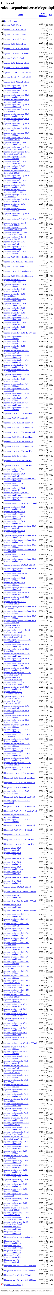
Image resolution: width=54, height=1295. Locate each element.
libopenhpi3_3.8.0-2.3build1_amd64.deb (19, 783)
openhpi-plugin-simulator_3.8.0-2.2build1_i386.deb (16, 385)
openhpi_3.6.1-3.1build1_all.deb (16, 82)
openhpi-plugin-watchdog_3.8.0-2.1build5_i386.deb (16, 134)
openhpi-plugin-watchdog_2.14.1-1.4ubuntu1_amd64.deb (17, 153)
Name (20, 15)
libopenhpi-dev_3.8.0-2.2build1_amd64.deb (12, 1232)
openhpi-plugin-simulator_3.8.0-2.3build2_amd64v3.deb (16, 366)
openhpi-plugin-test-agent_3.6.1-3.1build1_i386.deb (16, 574)
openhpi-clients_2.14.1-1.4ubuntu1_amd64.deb (13, 693)
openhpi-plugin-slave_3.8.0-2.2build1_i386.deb (15, 342)
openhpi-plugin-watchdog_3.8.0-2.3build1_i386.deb (16, 214)
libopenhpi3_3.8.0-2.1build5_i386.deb (18, 844)
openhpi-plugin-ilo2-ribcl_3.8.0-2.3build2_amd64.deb (16, 929)
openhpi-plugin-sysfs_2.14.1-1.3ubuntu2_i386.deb (15, 224)
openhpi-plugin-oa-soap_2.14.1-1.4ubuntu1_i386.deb (16, 1214)
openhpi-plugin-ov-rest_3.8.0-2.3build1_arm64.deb (15, 1005)
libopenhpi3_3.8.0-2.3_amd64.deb (17, 787)
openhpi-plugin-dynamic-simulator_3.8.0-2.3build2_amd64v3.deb (20, 541)
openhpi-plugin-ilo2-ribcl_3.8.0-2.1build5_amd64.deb (16, 953)
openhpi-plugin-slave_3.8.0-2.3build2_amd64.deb (15, 304)
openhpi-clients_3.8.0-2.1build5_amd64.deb (12, 906)
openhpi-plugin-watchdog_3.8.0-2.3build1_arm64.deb (16, 200)
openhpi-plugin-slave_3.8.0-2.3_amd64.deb (15, 295)
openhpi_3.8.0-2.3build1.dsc (15, 30)
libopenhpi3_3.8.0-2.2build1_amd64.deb (19, 797)
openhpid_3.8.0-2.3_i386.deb (15, 456)
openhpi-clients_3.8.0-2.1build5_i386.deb (20, 911)
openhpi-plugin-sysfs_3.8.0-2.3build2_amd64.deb (15, 186)
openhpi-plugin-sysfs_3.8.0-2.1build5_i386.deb (15, 210)
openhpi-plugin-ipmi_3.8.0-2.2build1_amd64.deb (14, 517)
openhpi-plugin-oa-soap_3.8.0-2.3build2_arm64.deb (16, 1147)
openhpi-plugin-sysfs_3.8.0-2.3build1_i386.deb (15, 252)
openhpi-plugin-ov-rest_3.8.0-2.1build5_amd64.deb (15, 1034)
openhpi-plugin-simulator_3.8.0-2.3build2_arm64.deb (16, 352)
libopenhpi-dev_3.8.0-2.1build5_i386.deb (20, 1280)
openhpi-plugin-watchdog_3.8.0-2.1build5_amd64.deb (16, 101)
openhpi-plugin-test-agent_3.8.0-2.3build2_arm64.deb (16, 593)
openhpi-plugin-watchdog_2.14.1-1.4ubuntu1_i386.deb (17, 172)
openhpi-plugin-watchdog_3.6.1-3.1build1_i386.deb (16, 91)
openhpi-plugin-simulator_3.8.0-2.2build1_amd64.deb (16, 356)
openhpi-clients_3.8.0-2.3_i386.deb (17, 887)
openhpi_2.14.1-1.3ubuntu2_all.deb (17, 77)
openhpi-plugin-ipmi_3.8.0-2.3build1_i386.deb (14, 579)
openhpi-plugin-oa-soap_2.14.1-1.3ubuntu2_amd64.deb (16, 1218)
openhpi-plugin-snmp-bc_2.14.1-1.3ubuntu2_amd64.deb (16, 1133)
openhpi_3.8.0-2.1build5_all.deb (16, 68)
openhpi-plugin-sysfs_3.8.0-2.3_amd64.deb (15, 195)
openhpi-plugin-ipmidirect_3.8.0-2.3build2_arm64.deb (17, 707)
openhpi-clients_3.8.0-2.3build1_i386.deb (20, 892)
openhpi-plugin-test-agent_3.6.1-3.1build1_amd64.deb (16, 494)
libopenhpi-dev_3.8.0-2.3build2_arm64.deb (12, 1256)
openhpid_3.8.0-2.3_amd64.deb (16, 418)
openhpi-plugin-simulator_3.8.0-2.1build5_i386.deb (16, 399)
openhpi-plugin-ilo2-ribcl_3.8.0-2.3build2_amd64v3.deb (16, 934)
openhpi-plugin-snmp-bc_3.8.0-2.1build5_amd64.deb (16, 1128)
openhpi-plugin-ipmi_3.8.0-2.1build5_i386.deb (14, 584)
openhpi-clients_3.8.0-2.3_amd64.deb (18, 858)
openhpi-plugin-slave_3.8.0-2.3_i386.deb (20, 333)
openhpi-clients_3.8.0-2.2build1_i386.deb (20, 877)
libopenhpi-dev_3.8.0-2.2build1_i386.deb (20, 1266)
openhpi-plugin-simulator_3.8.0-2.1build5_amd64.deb (16, 375)
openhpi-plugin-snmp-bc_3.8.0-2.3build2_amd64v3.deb (16, 1119)
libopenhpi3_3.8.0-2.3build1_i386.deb (18, 830)
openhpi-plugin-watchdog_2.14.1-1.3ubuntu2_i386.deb (17, 139)
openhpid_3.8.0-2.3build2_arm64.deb (18, 413)
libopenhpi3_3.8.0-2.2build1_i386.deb (18, 840)
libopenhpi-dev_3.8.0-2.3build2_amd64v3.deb (13, 1247)
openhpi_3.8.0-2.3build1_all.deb (16, 53)
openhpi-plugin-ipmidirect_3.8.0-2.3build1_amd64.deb (17, 754)
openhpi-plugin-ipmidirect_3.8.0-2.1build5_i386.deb (17, 821)
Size (50, 15)
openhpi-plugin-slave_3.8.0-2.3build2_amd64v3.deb (15, 309)
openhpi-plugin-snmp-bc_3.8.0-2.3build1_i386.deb (16, 1086)
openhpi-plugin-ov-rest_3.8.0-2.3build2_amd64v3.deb (15, 1015)
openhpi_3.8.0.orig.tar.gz (13, 1285)
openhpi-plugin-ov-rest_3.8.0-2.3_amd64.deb (15, 1019)
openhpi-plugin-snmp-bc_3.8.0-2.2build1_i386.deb (16, 1076)
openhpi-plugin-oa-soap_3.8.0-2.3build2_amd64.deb (16, 1176)
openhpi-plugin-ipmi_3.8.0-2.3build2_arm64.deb (14, 475)
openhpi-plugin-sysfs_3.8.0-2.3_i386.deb (20, 219)
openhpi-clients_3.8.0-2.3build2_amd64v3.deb (13, 868)
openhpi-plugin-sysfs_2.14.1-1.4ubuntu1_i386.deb (15, 238)
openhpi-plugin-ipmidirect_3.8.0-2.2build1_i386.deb (17, 792)
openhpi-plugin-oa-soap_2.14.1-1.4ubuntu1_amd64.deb (16, 1223)
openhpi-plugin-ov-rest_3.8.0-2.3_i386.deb (20, 1043)
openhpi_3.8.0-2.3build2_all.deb (16, 63)
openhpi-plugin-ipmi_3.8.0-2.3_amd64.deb (20, 503)
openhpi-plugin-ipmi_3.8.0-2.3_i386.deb (19, 565)
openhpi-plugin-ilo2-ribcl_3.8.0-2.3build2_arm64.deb (16, 925)
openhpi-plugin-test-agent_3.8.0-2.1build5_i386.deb (16, 726)
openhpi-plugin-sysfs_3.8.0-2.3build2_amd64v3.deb (15, 191)
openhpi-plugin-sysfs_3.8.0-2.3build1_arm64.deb (15, 243)
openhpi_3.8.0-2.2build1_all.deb (16, 49)
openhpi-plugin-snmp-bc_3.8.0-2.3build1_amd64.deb (16, 1109)
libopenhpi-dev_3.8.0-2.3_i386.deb (17, 1275)
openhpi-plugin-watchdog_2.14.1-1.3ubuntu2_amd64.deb (17, 148)
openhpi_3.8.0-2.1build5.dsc (15, 39)
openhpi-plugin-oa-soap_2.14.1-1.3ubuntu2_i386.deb (16, 1209)
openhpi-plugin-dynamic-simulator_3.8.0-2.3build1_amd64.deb (20, 560)
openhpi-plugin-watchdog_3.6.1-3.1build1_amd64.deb (16, 87)
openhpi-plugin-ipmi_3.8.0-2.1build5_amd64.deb (14, 532)
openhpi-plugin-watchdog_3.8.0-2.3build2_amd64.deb (16, 105)
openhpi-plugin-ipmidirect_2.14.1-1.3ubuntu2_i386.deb (17, 641)
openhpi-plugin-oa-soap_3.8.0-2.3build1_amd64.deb (16, 1185)
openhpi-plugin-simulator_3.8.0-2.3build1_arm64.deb (16, 394)
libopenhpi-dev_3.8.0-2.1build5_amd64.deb (12, 1251)
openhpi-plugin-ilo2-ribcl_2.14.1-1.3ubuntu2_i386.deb (17, 982)
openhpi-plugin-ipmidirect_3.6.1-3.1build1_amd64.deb (17, 655)
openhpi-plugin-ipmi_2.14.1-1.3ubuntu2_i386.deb (15, 603)
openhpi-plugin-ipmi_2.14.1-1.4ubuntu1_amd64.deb (15, 683)
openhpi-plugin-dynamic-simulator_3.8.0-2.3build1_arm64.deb (20, 527)
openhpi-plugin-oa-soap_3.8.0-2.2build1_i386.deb (16, 1190)
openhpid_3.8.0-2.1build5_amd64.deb (18, 446)
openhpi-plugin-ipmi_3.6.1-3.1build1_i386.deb (14, 484)
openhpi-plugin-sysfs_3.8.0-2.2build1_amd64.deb (15, 181)
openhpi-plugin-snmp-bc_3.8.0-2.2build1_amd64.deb (16, 1105)
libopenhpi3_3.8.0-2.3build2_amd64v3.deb (20, 811)
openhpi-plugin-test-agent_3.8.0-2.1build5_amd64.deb (16, 688)
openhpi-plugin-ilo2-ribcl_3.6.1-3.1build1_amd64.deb (16, 915)
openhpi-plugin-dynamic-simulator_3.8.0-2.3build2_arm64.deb (20, 499)
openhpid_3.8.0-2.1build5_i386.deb (17, 465)
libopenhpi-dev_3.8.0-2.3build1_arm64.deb (12, 1261)
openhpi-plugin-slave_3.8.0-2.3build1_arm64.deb (15, 323)
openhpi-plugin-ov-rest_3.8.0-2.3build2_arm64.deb (15, 1000)
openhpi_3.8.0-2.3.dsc (12, 25)
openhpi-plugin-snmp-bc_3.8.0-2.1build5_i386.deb (16, 1090)
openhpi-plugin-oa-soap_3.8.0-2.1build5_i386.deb (16, 1199)
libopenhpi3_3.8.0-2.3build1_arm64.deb (19, 778)
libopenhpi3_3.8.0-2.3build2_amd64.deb (19, 806)
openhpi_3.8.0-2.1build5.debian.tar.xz (18, 262)
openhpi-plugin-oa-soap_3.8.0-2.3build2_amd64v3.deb (16, 1180)
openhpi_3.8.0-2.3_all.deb (14, 58)
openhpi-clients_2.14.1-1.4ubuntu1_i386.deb (13, 702)
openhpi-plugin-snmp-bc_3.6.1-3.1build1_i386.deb (16, 1057)
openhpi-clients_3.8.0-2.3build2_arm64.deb (12, 849)
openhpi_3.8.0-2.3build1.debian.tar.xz (18, 271)
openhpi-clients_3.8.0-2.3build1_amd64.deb (12, 882)
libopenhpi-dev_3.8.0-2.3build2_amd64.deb (12, 1242)
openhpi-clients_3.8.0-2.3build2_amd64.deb (12, 863)
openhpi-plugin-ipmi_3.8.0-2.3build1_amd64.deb (14, 522)
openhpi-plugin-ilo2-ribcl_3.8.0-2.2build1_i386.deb (16, 963)
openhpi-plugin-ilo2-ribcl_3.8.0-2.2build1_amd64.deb (16, 939)
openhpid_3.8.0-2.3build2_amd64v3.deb (19, 432)
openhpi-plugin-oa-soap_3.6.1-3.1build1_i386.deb (16, 1152)
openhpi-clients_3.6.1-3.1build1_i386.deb (20, 901)
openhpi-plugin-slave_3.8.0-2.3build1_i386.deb (15, 380)
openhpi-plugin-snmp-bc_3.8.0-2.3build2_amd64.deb (16, 1114)
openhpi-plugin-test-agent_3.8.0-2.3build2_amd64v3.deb (16, 664)
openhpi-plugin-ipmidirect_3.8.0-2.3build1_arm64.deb (17, 731)
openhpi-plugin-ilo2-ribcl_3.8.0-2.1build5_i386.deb (16, 972)
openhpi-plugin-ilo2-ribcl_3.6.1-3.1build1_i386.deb (16, 920)
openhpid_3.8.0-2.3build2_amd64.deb (18, 428)
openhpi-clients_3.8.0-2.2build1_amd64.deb (12, 854)
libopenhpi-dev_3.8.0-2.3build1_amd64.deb (12, 1228)
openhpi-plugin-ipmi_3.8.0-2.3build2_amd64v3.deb (14, 513)
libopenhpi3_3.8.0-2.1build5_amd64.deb (19, 825)
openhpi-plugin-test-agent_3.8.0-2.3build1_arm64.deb (16, 598)
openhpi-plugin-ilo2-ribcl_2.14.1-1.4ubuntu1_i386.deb (17, 996)
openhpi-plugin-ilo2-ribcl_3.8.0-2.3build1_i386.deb (16, 977)
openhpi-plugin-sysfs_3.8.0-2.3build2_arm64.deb (15, 162)
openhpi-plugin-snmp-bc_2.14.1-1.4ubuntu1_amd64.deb (16, 1138)
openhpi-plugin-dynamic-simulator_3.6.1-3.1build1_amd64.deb (20, 480)
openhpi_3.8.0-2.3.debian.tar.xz (16, 267)
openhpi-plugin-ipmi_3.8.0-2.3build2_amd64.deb (14, 508)
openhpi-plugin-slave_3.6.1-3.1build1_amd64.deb (15, 281)
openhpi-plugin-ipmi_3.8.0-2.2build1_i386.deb (14, 555)
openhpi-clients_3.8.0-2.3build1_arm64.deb (12, 873)
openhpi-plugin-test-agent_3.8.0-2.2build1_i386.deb (16, 716)
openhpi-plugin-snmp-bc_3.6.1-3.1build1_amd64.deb (16, 1095)
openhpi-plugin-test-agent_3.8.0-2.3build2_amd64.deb (16, 660)
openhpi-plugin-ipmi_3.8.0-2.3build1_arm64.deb (14, 489)
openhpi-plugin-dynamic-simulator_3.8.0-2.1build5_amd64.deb (20, 588)
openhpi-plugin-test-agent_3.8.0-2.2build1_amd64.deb (16, 645)
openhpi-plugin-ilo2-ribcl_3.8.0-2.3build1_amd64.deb (16, 958)
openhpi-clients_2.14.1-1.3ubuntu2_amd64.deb (13, 678)
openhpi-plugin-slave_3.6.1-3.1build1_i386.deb (15, 285)
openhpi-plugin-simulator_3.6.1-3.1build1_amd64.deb (16, 319)
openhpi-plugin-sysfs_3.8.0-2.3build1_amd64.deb (15, 248)
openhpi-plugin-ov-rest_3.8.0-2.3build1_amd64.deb (15, 1024)
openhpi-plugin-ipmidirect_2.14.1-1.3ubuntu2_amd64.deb (17, 631)
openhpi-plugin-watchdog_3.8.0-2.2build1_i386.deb (16, 124)
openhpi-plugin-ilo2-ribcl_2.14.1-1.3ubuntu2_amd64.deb (17, 986)
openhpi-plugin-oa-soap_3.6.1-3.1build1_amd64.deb (16, 1143)
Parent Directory (10, 21)
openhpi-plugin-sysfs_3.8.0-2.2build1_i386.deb (15, 205)
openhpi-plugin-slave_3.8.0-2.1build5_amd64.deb (15, 314)
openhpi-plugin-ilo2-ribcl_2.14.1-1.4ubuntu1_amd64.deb (17, 991)
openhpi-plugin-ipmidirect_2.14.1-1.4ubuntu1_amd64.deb (17, 674)
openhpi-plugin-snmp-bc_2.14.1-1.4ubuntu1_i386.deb (16, 1124)
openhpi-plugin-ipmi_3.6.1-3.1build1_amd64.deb (14, 470)
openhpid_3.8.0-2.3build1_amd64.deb (18, 442)
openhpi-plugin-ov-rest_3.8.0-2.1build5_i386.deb (15, 1053)
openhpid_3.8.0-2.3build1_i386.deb (17, 461)
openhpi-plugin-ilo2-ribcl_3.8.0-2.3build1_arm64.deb (16, 948)
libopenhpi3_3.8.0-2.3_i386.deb (16, 835)
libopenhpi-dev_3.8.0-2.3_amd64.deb (18, 1237)
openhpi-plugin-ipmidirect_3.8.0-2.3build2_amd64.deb (17, 740)
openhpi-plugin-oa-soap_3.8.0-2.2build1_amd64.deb (16, 1161)
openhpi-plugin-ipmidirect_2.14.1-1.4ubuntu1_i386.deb (17, 764)
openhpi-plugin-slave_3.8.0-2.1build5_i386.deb (15, 347)
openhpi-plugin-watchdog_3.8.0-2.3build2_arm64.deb (16, 120)
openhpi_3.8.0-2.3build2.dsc (15, 35)
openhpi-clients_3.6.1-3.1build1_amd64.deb (12, 896)
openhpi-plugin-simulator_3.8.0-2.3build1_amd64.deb (16, 404)
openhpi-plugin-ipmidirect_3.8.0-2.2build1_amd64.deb (17, 759)
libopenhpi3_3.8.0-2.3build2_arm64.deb (19, 773)
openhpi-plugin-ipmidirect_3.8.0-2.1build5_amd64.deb (17, 768)
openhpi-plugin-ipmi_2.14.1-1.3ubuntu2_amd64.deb (15, 636)
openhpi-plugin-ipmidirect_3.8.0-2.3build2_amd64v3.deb (17, 749)
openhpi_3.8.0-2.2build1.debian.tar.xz (18, 257)
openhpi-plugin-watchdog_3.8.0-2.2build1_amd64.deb (16, 96)
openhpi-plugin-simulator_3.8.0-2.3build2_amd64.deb (16, 361)
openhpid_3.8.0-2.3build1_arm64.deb (18, 437)
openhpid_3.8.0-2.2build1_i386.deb (17, 451)
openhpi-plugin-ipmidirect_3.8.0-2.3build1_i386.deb (17, 816)
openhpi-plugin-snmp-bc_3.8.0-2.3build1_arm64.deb (16, 1067)
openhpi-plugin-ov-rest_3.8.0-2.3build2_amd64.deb (15, 1010)
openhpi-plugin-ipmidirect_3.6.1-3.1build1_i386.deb (17, 745)
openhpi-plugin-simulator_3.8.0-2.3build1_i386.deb (16, 409)
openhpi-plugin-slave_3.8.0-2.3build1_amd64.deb (15, 328)
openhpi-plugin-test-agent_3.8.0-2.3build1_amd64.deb (16, 669)
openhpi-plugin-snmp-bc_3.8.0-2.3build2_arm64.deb (16, 1062)
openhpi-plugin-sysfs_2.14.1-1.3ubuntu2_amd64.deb (15, 229)
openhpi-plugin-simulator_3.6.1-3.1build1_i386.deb (16, 337)
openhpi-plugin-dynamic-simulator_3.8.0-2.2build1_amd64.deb (20, 570)
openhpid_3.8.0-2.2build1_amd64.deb (18, 423)
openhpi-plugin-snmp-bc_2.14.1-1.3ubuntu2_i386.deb (16, 1071)
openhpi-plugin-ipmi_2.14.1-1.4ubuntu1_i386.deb (15, 697)
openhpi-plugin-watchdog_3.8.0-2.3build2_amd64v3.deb (16, 115)
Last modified (42, 15)
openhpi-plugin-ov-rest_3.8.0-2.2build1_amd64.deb (15, 1029)
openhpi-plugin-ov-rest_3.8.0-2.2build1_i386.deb (15, 1038)
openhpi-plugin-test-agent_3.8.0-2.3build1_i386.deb (16, 721)
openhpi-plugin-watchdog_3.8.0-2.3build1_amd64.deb (16, 176)
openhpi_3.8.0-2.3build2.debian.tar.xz (18, 276)
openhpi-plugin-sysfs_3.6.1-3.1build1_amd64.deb (15, 143)
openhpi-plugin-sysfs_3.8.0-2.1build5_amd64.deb (15, 167)
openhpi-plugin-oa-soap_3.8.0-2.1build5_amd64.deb (16, 1171)
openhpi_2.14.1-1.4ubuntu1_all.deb (17, 72)
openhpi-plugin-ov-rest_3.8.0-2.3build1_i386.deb (15, 1048)
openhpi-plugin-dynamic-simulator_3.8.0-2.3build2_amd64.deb (20, 536)
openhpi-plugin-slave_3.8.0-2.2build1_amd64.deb (15, 300)
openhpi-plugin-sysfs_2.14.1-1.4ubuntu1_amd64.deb (15, 233)
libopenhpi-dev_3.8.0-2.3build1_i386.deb (20, 1270)
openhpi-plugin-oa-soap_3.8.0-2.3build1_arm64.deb (16, 1166)
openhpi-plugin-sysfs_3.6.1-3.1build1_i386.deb (15, 158)
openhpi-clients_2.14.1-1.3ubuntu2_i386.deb (13, 626)
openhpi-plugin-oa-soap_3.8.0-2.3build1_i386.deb (16, 1204)
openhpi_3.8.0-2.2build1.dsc (15, 44)
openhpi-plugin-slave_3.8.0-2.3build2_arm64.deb (15, 290)
